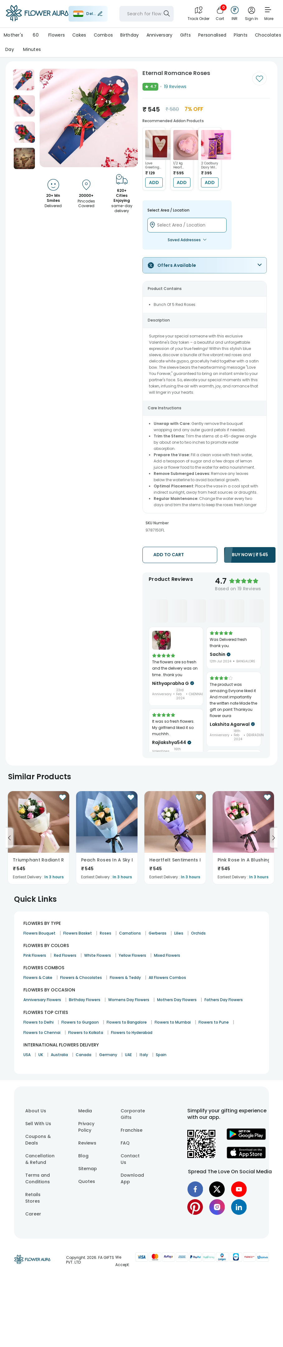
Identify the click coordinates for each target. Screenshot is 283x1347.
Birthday (129, 35)
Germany (108, 1054)
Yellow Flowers (132, 955)
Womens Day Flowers (128, 999)
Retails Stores (33, 1197)
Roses (105, 933)
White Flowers (97, 955)
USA (27, 1054)
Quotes (86, 1181)
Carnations (130, 933)
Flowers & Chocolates (81, 977)
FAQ (125, 1143)
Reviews (87, 1143)
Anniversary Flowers (42, 999)
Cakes (79, 35)
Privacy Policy (86, 1126)
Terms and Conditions (37, 1178)
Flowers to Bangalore (127, 1022)
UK (40, 1054)
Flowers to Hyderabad (131, 1032)
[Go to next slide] (273, 838)
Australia (59, 1054)
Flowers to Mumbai (173, 1022)
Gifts (185, 35)
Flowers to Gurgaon (80, 1022)
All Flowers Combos (167, 977)
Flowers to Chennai (41, 1032)
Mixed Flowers (167, 955)
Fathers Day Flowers (223, 999)
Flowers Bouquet (39, 933)
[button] (23, 79)
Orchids (198, 933)
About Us (35, 1111)
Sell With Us (38, 1123)
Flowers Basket (77, 933)
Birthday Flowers (84, 999)
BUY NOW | (250, 554)
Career (33, 1214)
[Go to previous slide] (9, 838)
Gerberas (157, 933)
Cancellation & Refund (40, 1159)
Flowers (56, 35)
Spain (161, 1054)
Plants (240, 35)
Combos (103, 35)
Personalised (212, 35)
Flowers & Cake (37, 977)
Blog (83, 1156)
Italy (144, 1054)
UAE (128, 1054)
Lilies (178, 933)
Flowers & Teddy (125, 977)
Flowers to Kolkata (85, 1032)
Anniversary (159, 35)
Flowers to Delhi (38, 1022)
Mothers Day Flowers (177, 999)
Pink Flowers (34, 955)
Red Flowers (65, 955)
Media (85, 1111)
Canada (83, 1054)
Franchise (131, 1130)
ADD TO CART (168, 554)
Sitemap (87, 1168)
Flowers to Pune (214, 1022)
